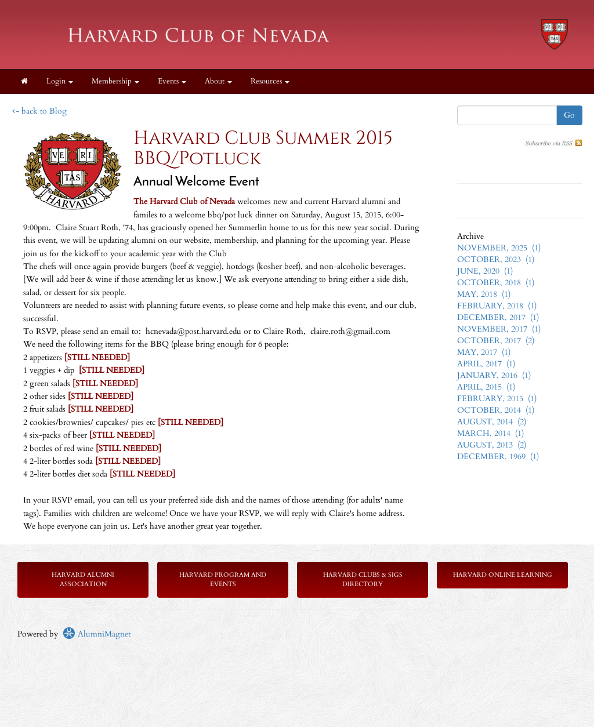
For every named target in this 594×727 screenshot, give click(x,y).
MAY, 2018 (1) (483, 294)
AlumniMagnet (97, 633)
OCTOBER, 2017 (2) (495, 340)
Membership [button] (115, 81)
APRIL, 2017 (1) (486, 363)
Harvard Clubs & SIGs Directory (363, 579)
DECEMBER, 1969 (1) (498, 456)
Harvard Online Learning (502, 574)
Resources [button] (270, 81)
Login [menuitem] (59, 81)
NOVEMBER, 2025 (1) (499, 247)
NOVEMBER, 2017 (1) (499, 329)
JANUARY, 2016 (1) (494, 375)
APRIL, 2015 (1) (486, 386)
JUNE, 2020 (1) (485, 271)
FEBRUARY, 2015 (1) (497, 398)
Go (569, 115)
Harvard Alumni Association (83, 579)
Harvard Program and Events (222, 579)
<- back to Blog (39, 111)
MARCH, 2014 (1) (490, 433)
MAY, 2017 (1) (483, 352)
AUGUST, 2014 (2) (491, 421)
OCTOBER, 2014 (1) (495, 410)
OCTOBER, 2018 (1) (495, 282)
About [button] (218, 81)
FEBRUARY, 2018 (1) (497, 305)
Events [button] (172, 81)
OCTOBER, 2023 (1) (495, 259)
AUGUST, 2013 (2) (491, 444)
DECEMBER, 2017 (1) (498, 317)
